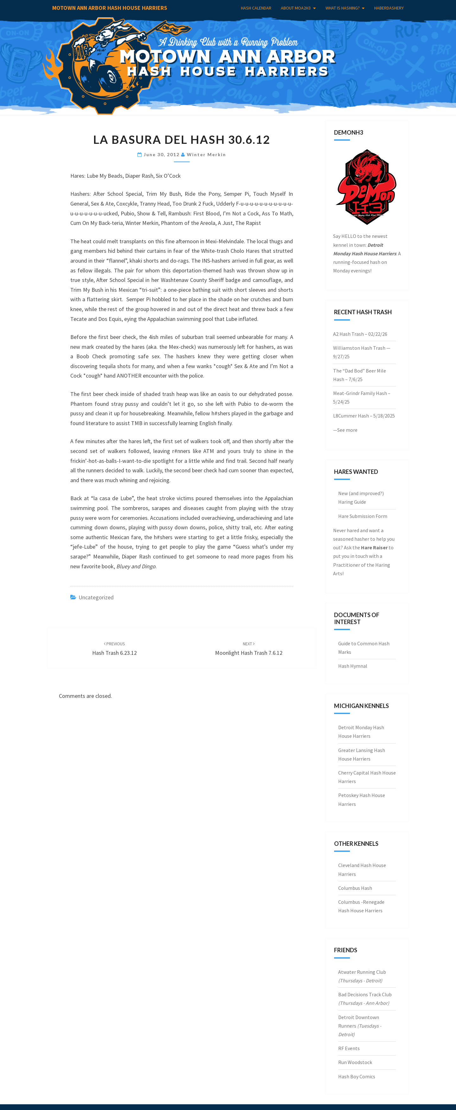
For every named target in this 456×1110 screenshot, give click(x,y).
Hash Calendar (256, 8)
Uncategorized (96, 597)
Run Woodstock (355, 1062)
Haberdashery (389, 8)
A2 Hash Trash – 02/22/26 (360, 334)
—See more (345, 430)
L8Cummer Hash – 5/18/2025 (364, 415)
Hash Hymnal (352, 666)
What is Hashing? (343, 8)
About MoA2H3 (296, 8)
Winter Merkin (206, 154)
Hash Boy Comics (356, 1076)
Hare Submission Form (362, 516)
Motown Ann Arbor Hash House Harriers (109, 7)
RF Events (349, 1048)
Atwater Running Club (362, 972)
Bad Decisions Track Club (365, 994)
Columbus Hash (355, 888)
